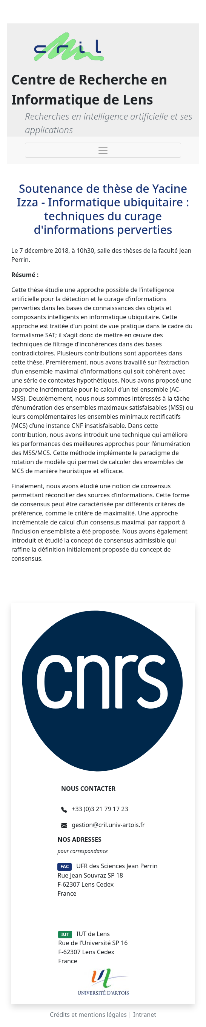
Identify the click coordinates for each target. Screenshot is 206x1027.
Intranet (144, 1014)
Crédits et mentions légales (88, 1014)
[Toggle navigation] (103, 150)
